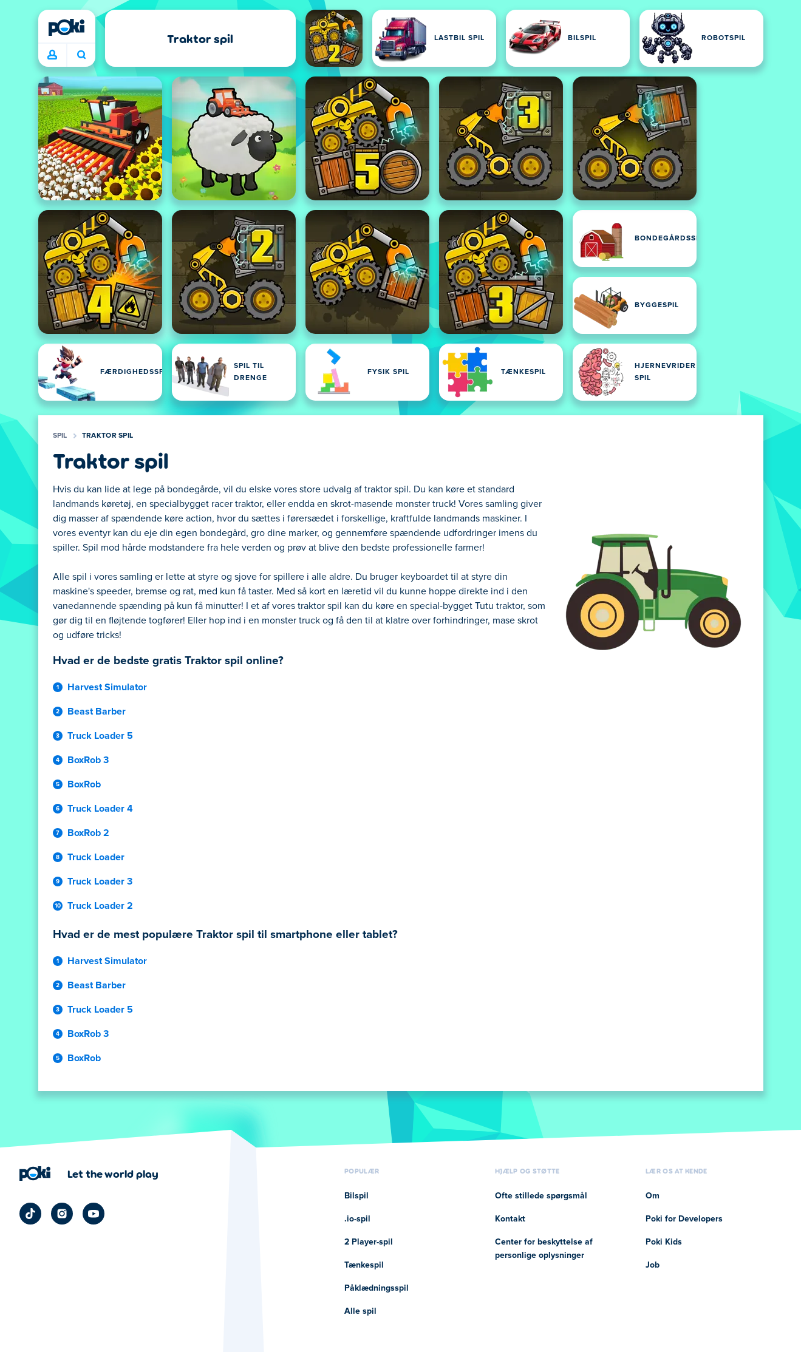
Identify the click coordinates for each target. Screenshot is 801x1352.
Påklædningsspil (376, 1288)
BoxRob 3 (88, 760)
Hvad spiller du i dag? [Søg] (81, 54)
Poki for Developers (684, 1219)
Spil (60, 436)
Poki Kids (664, 1242)
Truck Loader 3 (99, 881)
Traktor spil (108, 436)
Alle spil (360, 1311)
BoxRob (84, 784)
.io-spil (357, 1219)
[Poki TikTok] (30, 1214)
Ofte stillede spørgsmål (541, 1196)
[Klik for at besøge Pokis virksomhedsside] (88, 1173)
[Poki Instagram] (62, 1214)
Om (653, 1196)
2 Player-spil (368, 1242)
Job (653, 1265)
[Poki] (67, 27)
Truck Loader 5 (100, 736)
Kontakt (510, 1219)
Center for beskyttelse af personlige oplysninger (544, 1249)
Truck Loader (95, 857)
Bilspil (356, 1196)
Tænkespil (364, 1265)
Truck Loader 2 (100, 906)
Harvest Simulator (107, 687)
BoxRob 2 (88, 833)
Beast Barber (96, 711)
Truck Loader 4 (100, 809)
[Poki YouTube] (93, 1214)
